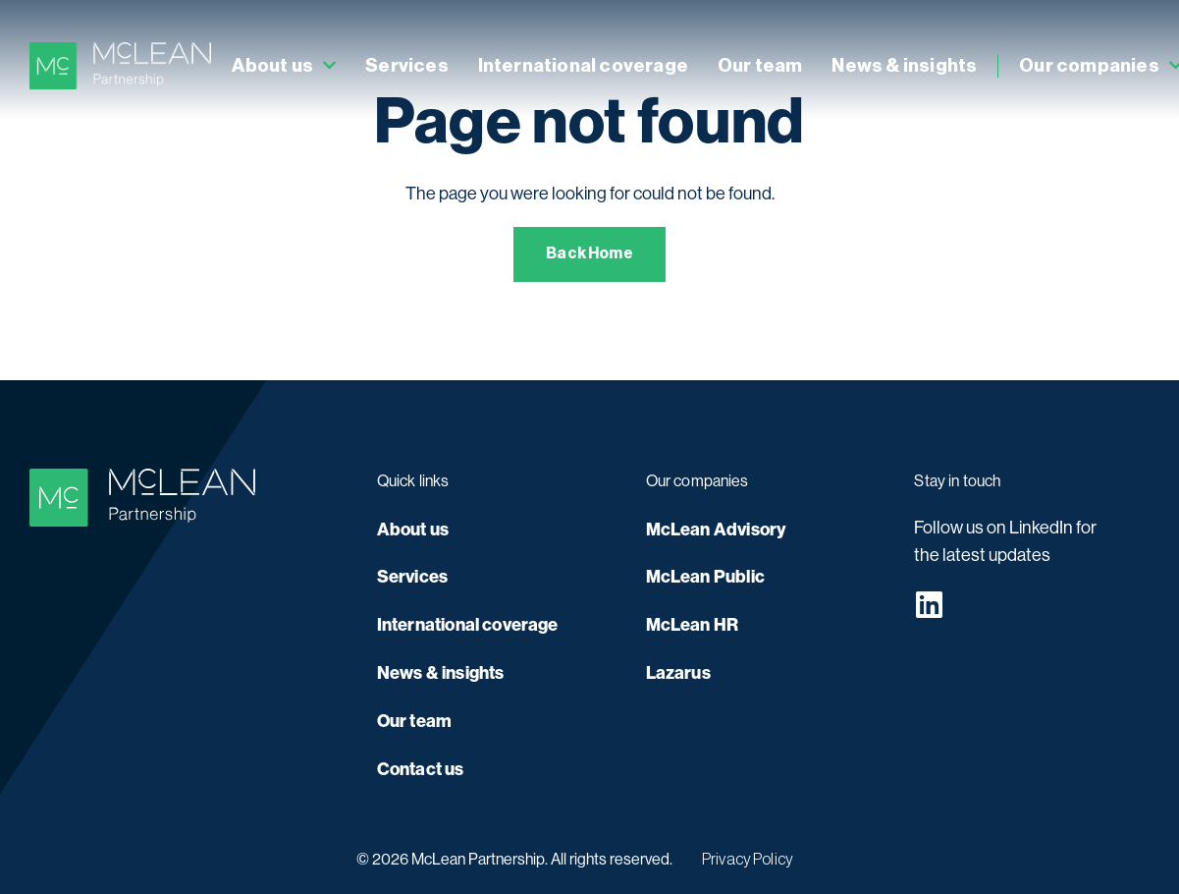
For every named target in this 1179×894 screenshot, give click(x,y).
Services (407, 65)
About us (284, 66)
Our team (760, 65)
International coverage (583, 65)
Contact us (420, 769)
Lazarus (678, 673)
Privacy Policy (747, 859)
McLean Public (705, 576)
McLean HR (692, 625)
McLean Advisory (716, 529)
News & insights (904, 65)
